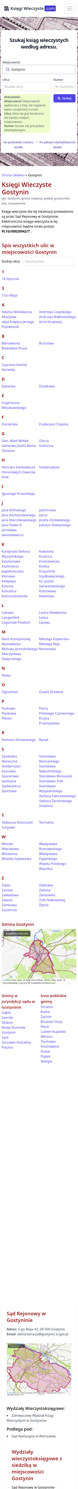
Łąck (5, 1037)
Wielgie (46, 1061)
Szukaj (64, 98)
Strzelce (47, 1007)
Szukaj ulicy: (11, 261)
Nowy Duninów (13, 1027)
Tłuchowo (48, 1041)
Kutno (45, 1011)
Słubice (7, 1022)
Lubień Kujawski (53, 1031)
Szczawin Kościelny (16, 1042)
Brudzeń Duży (52, 1021)
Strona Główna (13, 175)
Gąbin (6, 1012)
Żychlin (46, 1016)
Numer (58, 80)
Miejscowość (11, 62)
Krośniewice (50, 1046)
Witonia (47, 1036)
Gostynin (9, 1032)
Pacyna (7, 1047)
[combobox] (39, 69)
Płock (45, 1026)
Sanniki (7, 1017)
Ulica (6, 80)
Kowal (45, 1051)
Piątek (45, 1056)
